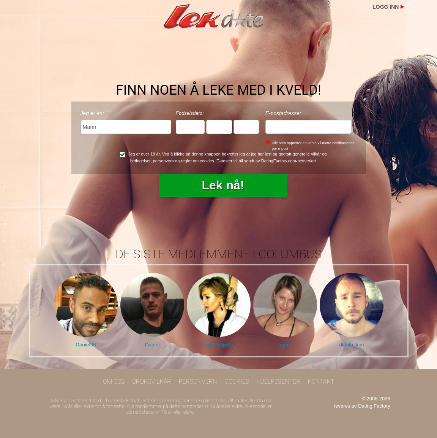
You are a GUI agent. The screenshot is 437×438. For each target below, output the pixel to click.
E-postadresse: (283, 113)
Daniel (152, 345)
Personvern (198, 381)
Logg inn (385, 7)
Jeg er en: (92, 113)
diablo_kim (351, 345)
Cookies (236, 381)
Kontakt (321, 381)
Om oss (114, 381)
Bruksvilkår (151, 381)
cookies (207, 161)
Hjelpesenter (278, 381)
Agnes (285, 345)
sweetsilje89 (219, 345)
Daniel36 (86, 345)
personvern (163, 161)
